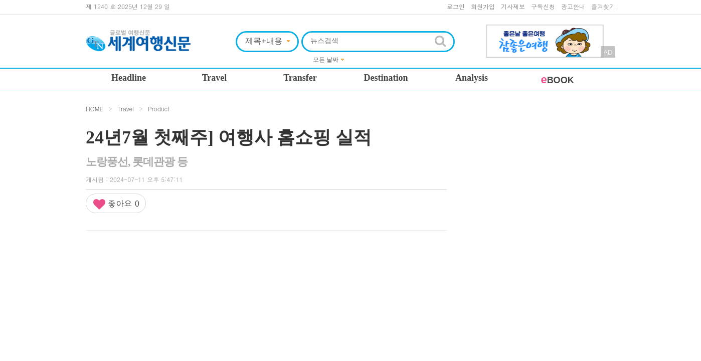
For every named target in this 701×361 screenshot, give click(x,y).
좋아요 (115, 204)
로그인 (456, 6)
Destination (386, 78)
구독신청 (543, 6)
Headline (128, 78)
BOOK (557, 80)
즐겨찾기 (603, 6)
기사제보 (513, 6)
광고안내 (573, 6)
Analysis (471, 78)
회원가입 (483, 6)
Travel (214, 78)
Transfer (300, 78)
